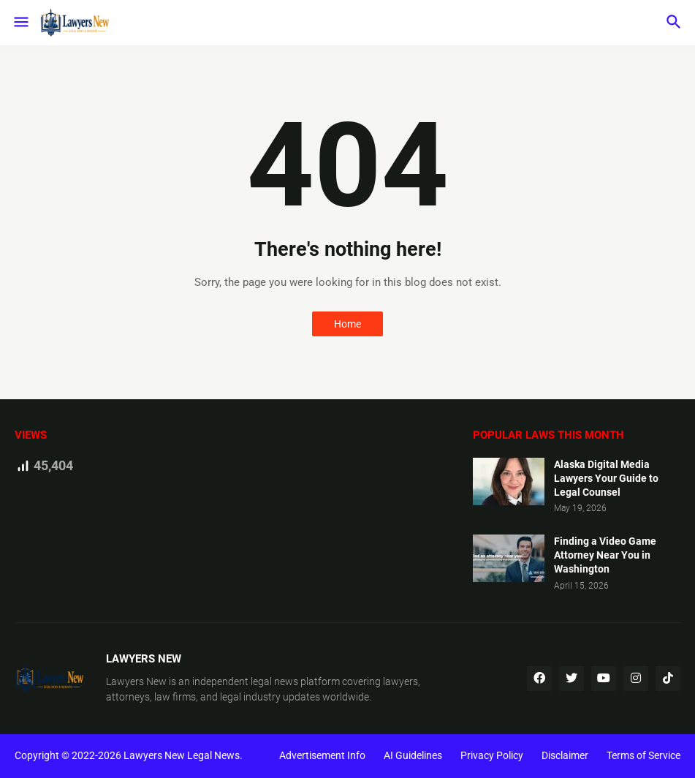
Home (347, 324)
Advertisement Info (322, 755)
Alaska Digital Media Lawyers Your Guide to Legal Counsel (606, 478)
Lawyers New (136, 681)
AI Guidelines (413, 755)
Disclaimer (565, 755)
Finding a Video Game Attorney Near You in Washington (605, 555)
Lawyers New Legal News (182, 755)
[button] (20, 22)
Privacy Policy (491, 755)
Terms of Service (643, 755)
